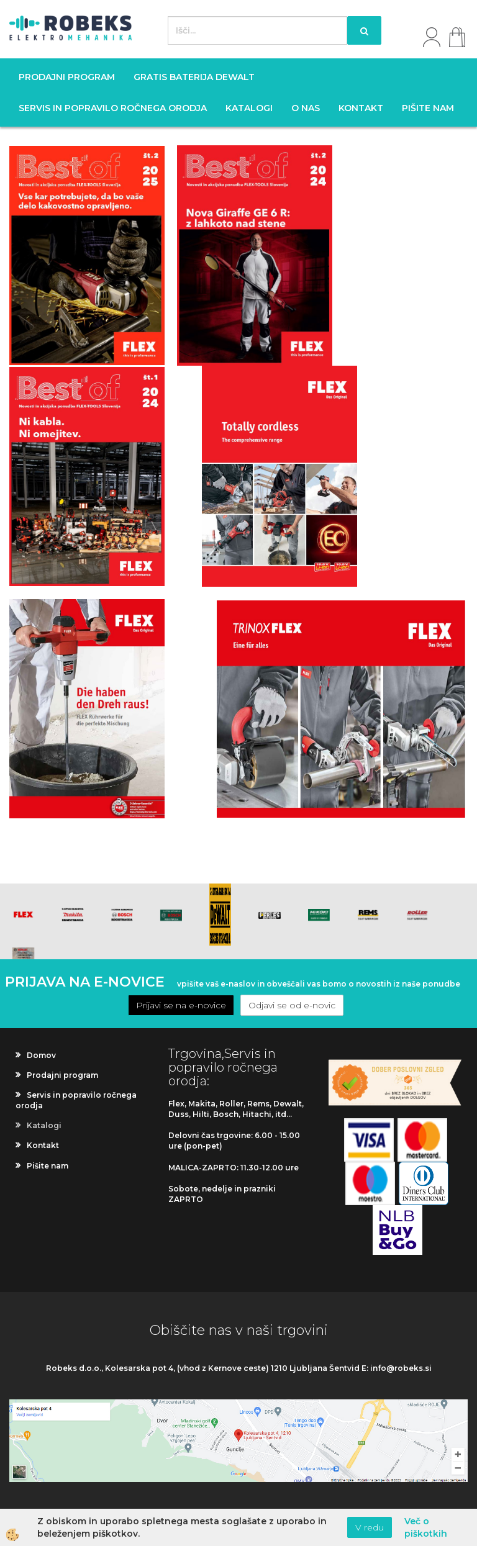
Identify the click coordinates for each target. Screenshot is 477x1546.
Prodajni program (67, 77)
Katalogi (249, 108)
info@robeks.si (401, 1368)
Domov (41, 1055)
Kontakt (360, 108)
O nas (305, 108)
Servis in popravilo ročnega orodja (113, 108)
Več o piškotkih (425, 1527)
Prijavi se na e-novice (181, 1005)
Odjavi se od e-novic (291, 1005)
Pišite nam (428, 108)
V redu (369, 1527)
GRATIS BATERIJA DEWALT (194, 77)
